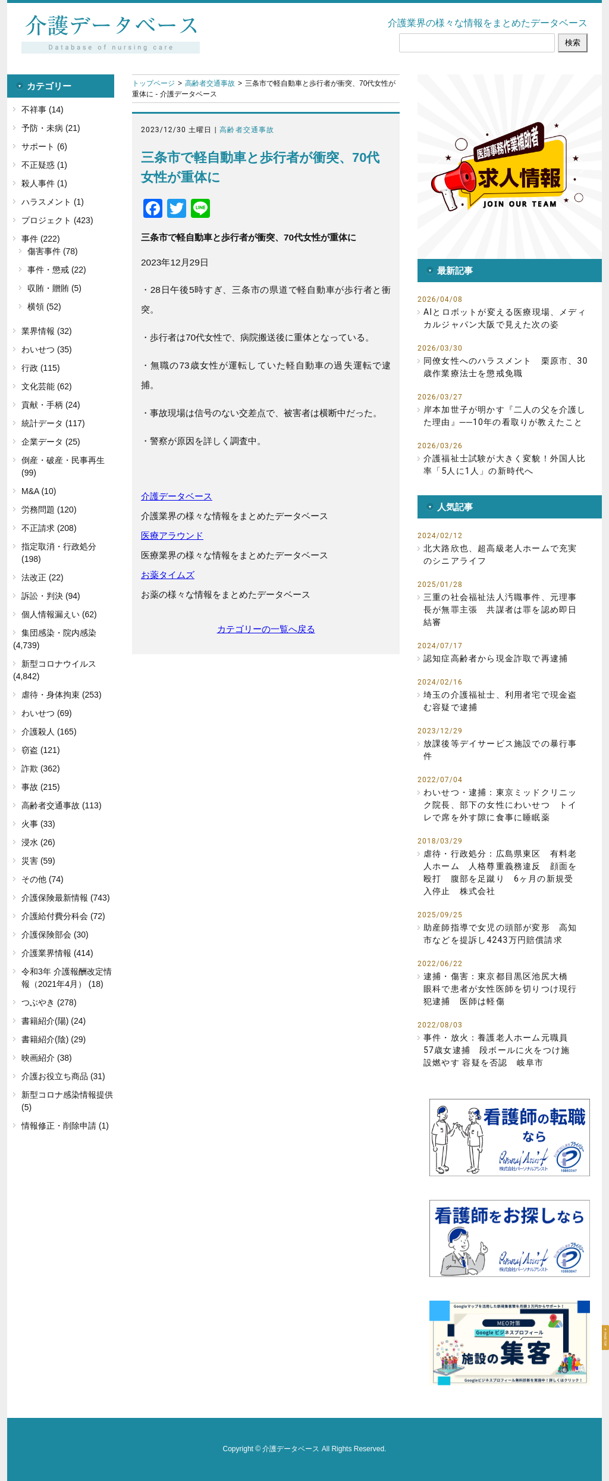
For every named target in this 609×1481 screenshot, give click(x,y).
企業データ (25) (50, 441)
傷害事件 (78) (52, 251)
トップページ (153, 83)
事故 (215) (40, 787)
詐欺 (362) (40, 768)
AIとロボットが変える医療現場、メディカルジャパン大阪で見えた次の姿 (504, 318)
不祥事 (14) (42, 109)
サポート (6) (44, 146)
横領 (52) (44, 306)
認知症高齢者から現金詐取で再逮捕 (495, 658)
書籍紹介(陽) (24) (53, 1021)
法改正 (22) (42, 577)
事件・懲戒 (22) (56, 269)
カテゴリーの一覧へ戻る (266, 629)
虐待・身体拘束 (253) (61, 694)
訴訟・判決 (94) (50, 596)
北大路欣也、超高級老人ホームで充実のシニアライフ (500, 554)
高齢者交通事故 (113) (61, 805)
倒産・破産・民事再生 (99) (63, 466)
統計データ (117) (53, 423)
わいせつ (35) (46, 349)
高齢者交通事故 (210, 83)
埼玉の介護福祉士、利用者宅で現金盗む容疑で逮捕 (500, 701)
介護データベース (176, 496)
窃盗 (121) (40, 750)
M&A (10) (38, 491)
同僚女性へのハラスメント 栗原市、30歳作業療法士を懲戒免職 (505, 367)
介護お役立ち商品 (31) (63, 1076)
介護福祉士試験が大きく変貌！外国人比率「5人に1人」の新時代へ (504, 465)
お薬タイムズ (167, 575)
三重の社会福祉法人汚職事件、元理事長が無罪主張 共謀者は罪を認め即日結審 (500, 609)
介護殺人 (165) (49, 731)
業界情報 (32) (46, 331)
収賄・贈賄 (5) (54, 288)
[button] (509, 166)
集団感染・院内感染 (58, 633)
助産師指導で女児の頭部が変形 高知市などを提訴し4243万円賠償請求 (500, 934)
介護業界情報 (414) (57, 953)
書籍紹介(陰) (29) (53, 1039)
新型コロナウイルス (58, 663)
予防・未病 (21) (50, 128)
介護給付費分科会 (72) (63, 916)
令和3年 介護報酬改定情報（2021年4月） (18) (66, 978)
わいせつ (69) (46, 713)
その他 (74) (42, 879)
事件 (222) (40, 238)
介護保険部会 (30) (55, 934)
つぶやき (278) (49, 1002)
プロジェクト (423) (57, 220)
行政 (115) (40, 368)
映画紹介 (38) (46, 1058)
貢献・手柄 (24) (50, 405)
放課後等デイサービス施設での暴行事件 (500, 750)
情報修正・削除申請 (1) (65, 1125)
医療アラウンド (172, 535)
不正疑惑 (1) (44, 165)
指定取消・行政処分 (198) (58, 553)
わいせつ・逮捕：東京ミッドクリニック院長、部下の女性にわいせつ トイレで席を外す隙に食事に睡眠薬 (500, 805)
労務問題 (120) (49, 509)
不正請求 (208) (49, 528)
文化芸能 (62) (46, 386)
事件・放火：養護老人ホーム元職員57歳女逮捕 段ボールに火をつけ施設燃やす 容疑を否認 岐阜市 (496, 1050)
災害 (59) (38, 861)
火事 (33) (38, 824)
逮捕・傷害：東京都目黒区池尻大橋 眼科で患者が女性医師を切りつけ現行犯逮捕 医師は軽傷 (500, 988)
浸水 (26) (38, 842)
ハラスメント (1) (52, 202)
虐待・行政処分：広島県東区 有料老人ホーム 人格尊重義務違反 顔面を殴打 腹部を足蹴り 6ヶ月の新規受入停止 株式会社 (500, 872)
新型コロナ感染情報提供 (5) (67, 1101)
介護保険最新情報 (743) (65, 897)
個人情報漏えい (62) (59, 614)
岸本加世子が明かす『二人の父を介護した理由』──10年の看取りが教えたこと (504, 416)
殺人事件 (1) (44, 183)
